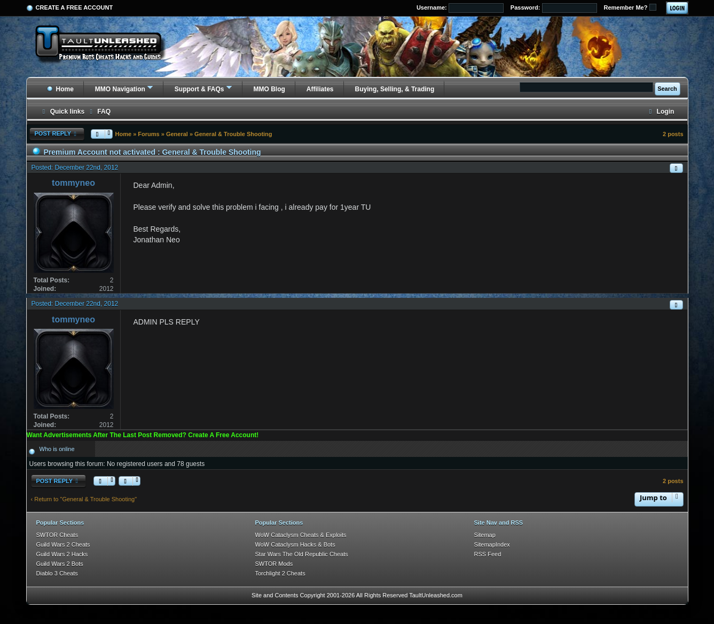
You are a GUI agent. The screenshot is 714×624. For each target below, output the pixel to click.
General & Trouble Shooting (233, 134)
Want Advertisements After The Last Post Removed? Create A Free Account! (143, 435)
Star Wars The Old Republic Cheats (301, 554)
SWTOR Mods (274, 563)
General (177, 134)
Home (60, 89)
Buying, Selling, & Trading (395, 89)
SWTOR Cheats (57, 535)
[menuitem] (99, 112)
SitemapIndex (492, 544)
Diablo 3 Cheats (57, 573)
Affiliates (320, 89)
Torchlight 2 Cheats (280, 573)
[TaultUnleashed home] (106, 46)
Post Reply (57, 133)
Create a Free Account (74, 7)
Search (667, 88)
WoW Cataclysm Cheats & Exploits (301, 535)
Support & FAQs (199, 89)
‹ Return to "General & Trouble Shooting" (84, 499)
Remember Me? (630, 7)
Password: (554, 8)
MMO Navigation (120, 89)
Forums (148, 134)
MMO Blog (269, 89)
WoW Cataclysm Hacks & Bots (295, 544)
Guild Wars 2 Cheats (63, 544)
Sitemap (485, 535)
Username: (460, 8)
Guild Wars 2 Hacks (62, 554)
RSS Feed (487, 554)
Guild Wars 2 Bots (59, 563)
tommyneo (73, 182)
